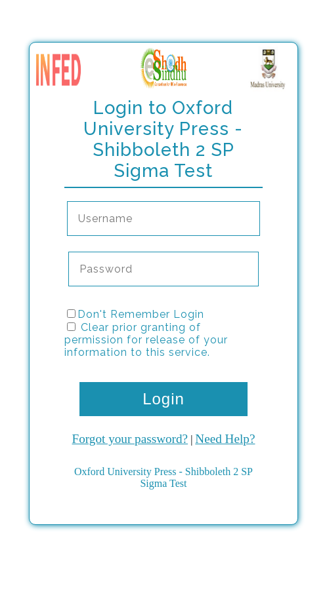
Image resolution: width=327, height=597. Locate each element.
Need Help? (225, 439)
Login (163, 399)
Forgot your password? (130, 439)
